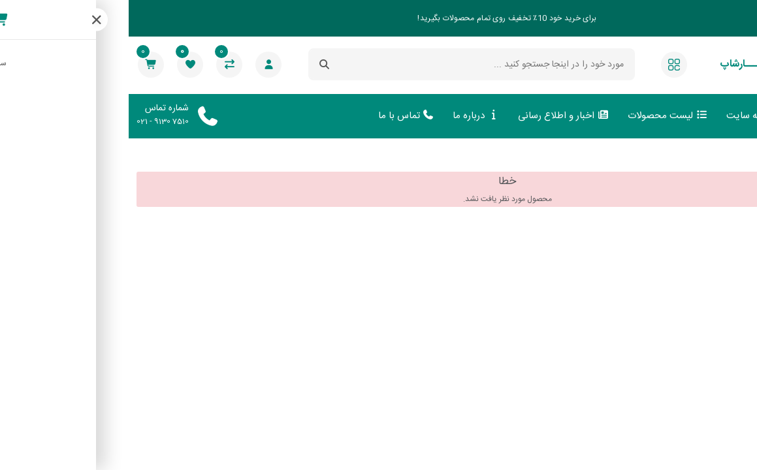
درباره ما (347, 116)
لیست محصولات (539, 116)
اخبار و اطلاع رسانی (435, 116)
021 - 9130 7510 (34, 121)
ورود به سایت (632, 116)
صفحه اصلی (715, 116)
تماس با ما (278, 116)
